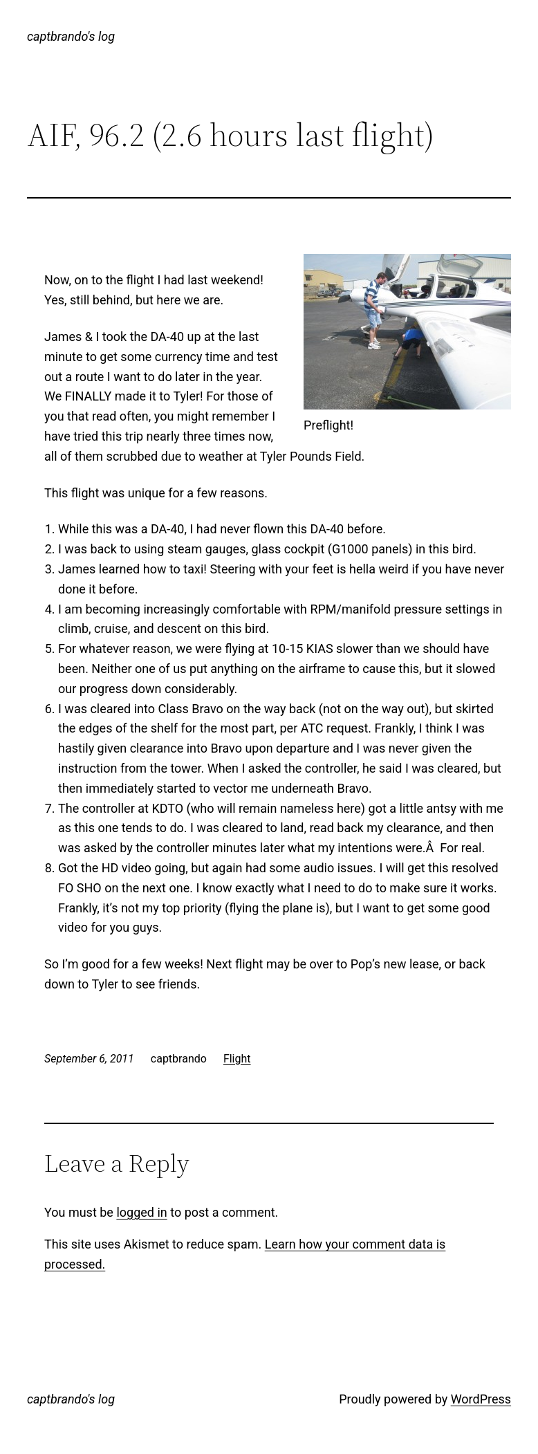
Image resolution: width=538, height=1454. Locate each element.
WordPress (481, 1399)
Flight (237, 1058)
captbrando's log (71, 36)
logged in (141, 1212)
